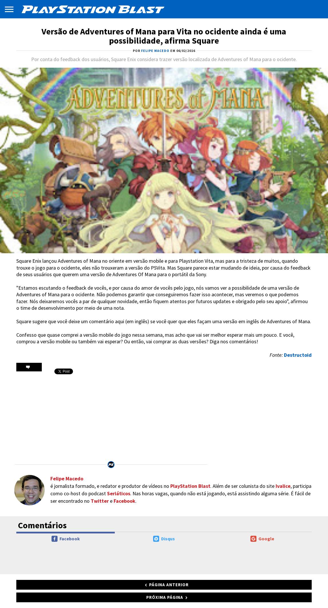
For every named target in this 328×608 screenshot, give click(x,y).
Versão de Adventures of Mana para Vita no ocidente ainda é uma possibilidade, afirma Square (164, 36)
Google (262, 539)
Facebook (124, 501)
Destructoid (298, 355)
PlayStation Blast (190, 486)
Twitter (100, 501)
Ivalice (283, 486)
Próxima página (164, 597)
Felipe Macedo (66, 478)
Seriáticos (118, 493)
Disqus (164, 539)
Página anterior (169, 584)
